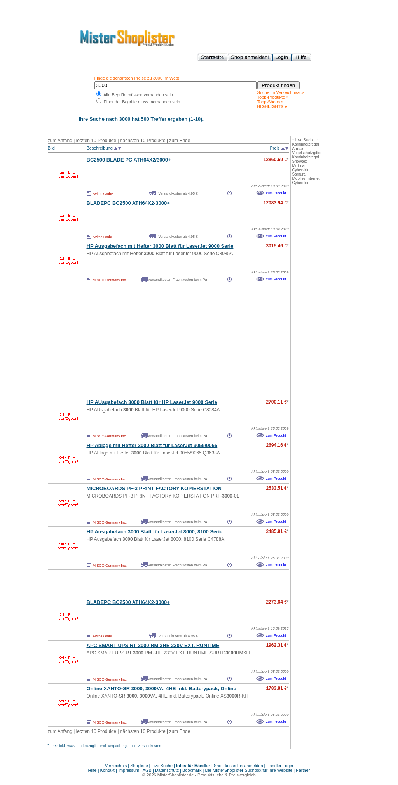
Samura (299, 174)
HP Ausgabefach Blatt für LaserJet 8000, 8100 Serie (155, 531)
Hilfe (93, 770)
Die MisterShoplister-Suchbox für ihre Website (249, 770)
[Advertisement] (151, 340)
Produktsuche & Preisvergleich (226, 775)
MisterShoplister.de (175, 775)
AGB (147, 770)
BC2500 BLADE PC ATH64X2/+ (129, 160)
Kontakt (108, 770)
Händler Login (280, 765)
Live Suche (162, 765)
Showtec (299, 161)
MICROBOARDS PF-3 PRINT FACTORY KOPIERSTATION (154, 488)
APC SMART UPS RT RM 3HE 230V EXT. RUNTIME (153, 645)
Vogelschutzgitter (307, 153)
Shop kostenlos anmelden (238, 765)
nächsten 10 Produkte (143, 140)
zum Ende (179, 140)
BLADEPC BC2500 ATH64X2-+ (128, 203)
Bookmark (192, 770)
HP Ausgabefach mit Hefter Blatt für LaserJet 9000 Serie (160, 246)
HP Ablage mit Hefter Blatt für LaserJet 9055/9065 (152, 445)
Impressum (128, 770)
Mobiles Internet (306, 178)
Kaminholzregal (305, 144)
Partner (303, 770)
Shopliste (139, 765)
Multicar (299, 166)
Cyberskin (300, 170)
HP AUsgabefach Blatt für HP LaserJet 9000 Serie (152, 402)
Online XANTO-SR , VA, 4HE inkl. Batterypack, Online (161, 688)
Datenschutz (167, 770)
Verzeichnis (116, 765)
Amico (297, 148)
